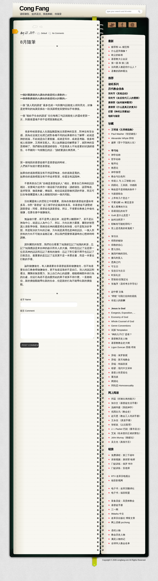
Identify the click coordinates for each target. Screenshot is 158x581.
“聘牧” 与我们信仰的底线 (124, 296)
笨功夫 (114, 236)
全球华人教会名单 (120, 543)
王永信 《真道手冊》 (122, 420)
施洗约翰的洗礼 (119, 253)
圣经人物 (116, 530)
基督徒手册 (117, 505)
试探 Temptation (119, 330)
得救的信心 (117, 245)
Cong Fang (34, 8)
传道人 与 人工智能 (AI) (123, 181)
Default (44, 33)
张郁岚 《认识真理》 (122, 424)
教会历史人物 (118, 535)
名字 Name (25, 299)
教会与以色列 (118, 176)
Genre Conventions (121, 325)
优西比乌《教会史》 (121, 412)
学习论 (114, 150)
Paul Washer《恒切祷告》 (124, 134)
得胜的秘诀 (117, 240)
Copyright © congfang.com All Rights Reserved (124, 560)
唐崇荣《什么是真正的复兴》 (123, 107)
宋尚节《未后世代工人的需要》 (124, 98)
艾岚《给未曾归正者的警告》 (126, 433)
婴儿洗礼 (116, 249)
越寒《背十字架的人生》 (124, 142)
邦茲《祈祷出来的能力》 (124, 399)
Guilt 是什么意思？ (120, 215)
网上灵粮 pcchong (120, 522)
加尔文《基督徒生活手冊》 (125, 403)
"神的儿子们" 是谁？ (121, 334)
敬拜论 (114, 163)
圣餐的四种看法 (119, 71)
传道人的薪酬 (118, 300)
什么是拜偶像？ (119, 51)
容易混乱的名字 (119, 211)
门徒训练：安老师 (120, 468)
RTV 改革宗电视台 (120, 476)
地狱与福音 (114, 116)
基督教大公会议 (119, 59)
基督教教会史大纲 (120, 343)
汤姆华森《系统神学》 (122, 407)
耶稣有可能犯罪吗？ (121, 224)
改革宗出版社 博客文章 (123, 518)
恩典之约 (116, 262)
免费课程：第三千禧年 (122, 455)
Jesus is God (118, 308)
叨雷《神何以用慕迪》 (119, 111)
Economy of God (119, 317)
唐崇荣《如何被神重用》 (121, 102)
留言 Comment (27, 311)
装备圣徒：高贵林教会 (122, 501)
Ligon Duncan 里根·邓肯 (123, 347)
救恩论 (114, 168)
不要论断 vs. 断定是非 (122, 202)
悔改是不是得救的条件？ (124, 189)
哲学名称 (116, 159)
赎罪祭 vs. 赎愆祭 (120, 47)
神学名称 (116, 155)
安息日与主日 (118, 271)
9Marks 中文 (117, 514)
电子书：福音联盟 (120, 493)
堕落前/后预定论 (119, 279)
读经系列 (113, 84)
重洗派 (114, 377)
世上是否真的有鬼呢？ (122, 228)
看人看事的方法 (119, 206)
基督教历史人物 (119, 338)
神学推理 (116, 172)
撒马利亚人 (117, 258)
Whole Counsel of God (122, 321)
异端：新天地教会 (120, 359)
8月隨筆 (28, 42)
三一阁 (114, 509)
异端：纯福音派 (119, 364)
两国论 (114, 381)
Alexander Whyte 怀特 (122, 138)
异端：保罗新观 (119, 355)
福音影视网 (117, 480)
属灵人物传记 (118, 539)
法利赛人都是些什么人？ (124, 67)
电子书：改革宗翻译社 (122, 488)
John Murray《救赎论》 (123, 437)
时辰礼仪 (116, 275)
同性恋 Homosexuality (122, 385)
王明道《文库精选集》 (122, 129)
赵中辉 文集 (117, 292)
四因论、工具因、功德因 (124, 185)
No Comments (58, 33)
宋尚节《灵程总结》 (118, 93)
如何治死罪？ (118, 219)
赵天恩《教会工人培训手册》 (126, 416)
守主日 (114, 266)
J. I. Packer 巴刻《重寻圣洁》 (126, 429)
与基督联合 (117, 194)
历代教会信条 (116, 88)
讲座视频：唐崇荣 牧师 (123, 459)
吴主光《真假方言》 (121, 442)
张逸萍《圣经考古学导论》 (125, 284)
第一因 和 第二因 (120, 63)
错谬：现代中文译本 (121, 368)
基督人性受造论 (119, 372)
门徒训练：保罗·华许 (122, 464)
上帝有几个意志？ (120, 198)
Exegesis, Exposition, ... (123, 313)
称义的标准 (117, 55)
